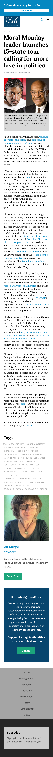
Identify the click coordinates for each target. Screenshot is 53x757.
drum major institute (15, 482)
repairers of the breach (16, 471)
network (28, 485)
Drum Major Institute (33, 260)
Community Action (13, 489)
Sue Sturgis (11, 72)
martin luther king (14, 458)
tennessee (35, 464)
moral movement (36, 444)
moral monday (17, 444)
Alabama (8, 461)
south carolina (12, 464)
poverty (35, 451)
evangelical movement (31, 454)
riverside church (12, 475)
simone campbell (12, 485)
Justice (7, 31)
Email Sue (13, 576)
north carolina (29, 447)
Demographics (26, 678)
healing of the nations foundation (22, 478)
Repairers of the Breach (36, 236)
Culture (26, 672)
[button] (48, 19)
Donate (26, 651)
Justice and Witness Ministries (20, 285)
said (28, 177)
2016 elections (21, 468)
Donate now (26, 10)
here (29, 425)
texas (25, 464)
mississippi (30, 461)
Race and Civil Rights (36, 489)
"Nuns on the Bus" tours (36, 304)
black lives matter (36, 458)
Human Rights (26, 708)
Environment (26, 696)
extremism (9, 451)
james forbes (38, 471)
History (26, 702)
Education (26, 690)
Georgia (18, 461)
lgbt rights (22, 451)
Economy (26, 684)
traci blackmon (37, 482)
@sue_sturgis (10, 551)
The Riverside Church (28, 251)
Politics (26, 714)
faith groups (10, 454)
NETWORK (40, 298)
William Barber (12, 447)
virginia (8, 468)
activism (34, 468)
